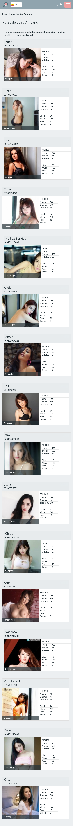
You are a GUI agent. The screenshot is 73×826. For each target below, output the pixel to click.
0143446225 (10, 390)
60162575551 (10, 488)
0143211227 (11, 45)
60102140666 (12, 242)
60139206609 (10, 291)
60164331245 (10, 685)
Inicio (5, 14)
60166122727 (10, 586)
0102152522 (11, 144)
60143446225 (12, 537)
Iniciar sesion (61, 4)
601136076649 (11, 783)
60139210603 (10, 94)
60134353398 (12, 439)
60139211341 (12, 636)
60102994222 (10, 193)
